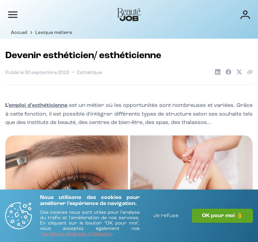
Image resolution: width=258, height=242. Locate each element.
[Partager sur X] (239, 72)
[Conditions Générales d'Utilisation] (76, 234)
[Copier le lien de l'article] (250, 72)
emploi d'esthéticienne (38, 105)
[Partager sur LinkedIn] (217, 72)
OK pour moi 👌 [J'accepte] (222, 215)
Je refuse (165, 215)
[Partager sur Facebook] (228, 72)
